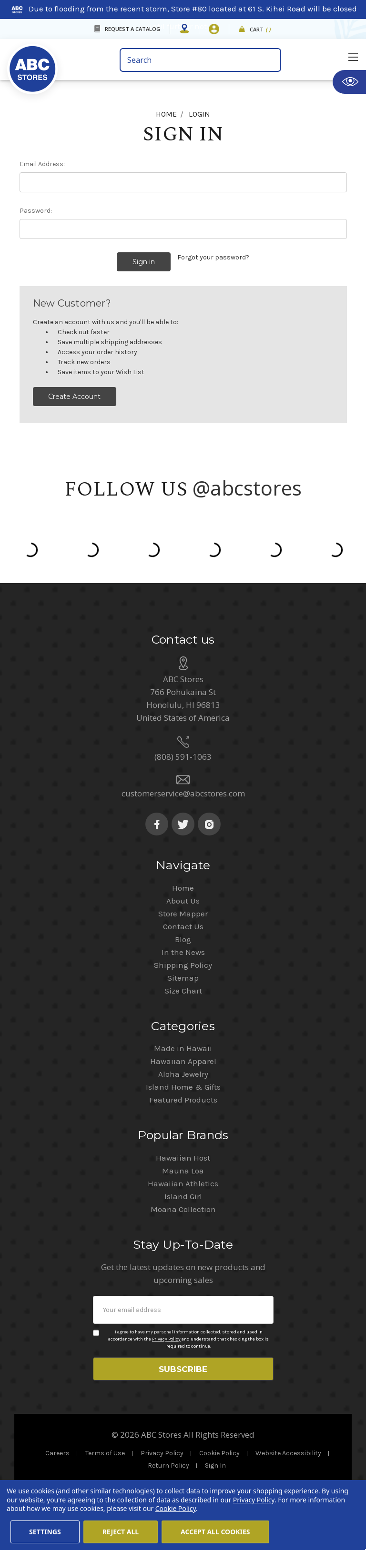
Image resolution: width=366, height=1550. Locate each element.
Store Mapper (183, 909)
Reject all (120, 1531)
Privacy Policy (166, 1334)
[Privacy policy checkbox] (96, 1328)
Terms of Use (105, 1452)
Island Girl (183, 1191)
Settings (45, 1531)
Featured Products (183, 1095)
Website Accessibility (288, 1452)
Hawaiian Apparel (183, 1056)
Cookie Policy (219, 1452)
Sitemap (183, 973)
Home (183, 883)
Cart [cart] (260, 29)
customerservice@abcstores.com (183, 788)
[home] (32, 62)
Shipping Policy (183, 960)
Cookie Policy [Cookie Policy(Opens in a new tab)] (175, 1508)
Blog (183, 934)
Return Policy (168, 1464)
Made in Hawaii (183, 1043)
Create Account (74, 392)
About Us (183, 896)
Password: (36, 211)
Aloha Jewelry (183, 1069)
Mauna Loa (183, 1166)
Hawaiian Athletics (183, 1178)
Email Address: (42, 164)
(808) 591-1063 (183, 751)
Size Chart (183, 986)
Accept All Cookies (215, 1531)
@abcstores (247, 483)
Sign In (215, 1464)
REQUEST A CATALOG (132, 28)
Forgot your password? (213, 257)
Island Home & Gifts (183, 1082)
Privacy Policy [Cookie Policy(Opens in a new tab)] (253, 1499)
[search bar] (200, 60)
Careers (57, 1452)
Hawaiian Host (183, 1153)
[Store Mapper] (184, 29)
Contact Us (183, 921)
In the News (183, 947)
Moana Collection (183, 1204)
